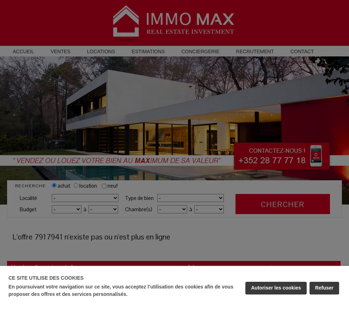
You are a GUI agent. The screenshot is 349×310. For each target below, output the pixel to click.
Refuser (324, 288)
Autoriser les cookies (276, 288)
